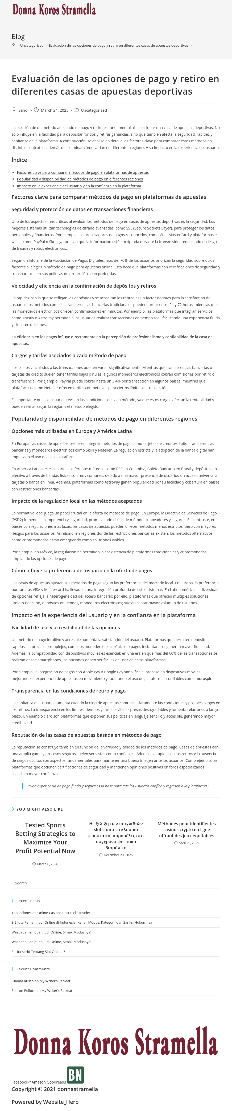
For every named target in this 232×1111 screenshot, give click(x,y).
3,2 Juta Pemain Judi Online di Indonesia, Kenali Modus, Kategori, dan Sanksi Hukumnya (82, 922)
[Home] (13, 45)
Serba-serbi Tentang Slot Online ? (38, 951)
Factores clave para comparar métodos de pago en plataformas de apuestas (83, 172)
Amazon (39, 1082)
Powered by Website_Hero (45, 1101)
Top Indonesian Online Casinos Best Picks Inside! (51, 912)
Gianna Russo (23, 981)
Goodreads (57, 1082)
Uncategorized (94, 110)
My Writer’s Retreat (55, 981)
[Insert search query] (116, 883)
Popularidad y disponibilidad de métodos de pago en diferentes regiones (80, 179)
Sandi (23, 110)
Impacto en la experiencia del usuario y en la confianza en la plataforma (79, 185)
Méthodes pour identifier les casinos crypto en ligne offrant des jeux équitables (187, 830)
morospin (204, 678)
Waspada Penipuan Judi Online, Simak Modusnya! (51, 932)
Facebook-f (22, 1082)
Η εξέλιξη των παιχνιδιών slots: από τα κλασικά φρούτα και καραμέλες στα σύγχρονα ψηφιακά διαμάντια (116, 836)
